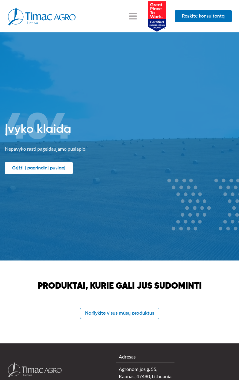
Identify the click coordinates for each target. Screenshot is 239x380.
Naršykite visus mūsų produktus (119, 313)
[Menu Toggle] (133, 16)
